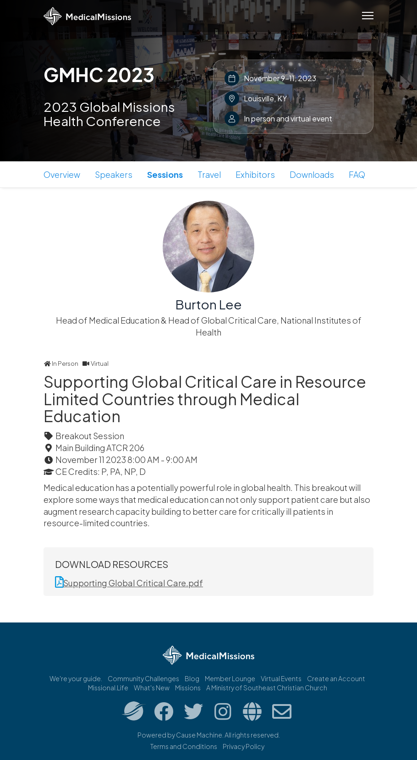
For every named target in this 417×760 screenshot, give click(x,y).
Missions (188, 687)
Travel (209, 174)
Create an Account (336, 678)
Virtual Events (281, 678)
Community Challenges (143, 678)
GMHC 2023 (99, 74)
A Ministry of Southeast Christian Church (266, 687)
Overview (62, 174)
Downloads (312, 174)
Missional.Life (108, 687)
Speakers (113, 174)
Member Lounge (230, 678)
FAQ (357, 174)
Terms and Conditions (183, 746)
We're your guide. (75, 678)
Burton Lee (209, 304)
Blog (192, 678)
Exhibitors (255, 174)
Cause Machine (199, 735)
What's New (152, 687)
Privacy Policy (243, 746)
